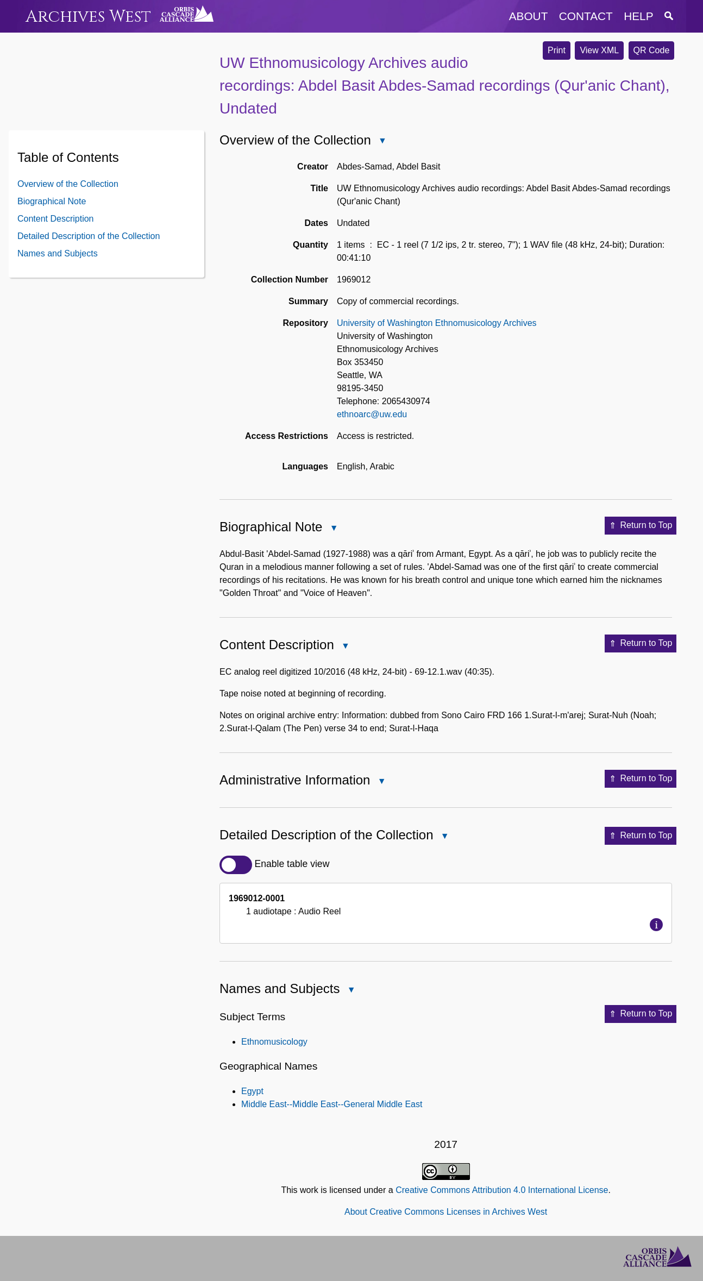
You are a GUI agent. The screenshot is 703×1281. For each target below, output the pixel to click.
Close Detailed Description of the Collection (444, 837)
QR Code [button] (651, 50)
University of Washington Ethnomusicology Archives (437, 323)
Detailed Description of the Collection (88, 236)
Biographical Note (51, 201)
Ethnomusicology (274, 1041)
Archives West (88, 16)
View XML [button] (599, 50)
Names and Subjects (57, 253)
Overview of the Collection (67, 184)
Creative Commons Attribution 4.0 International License (502, 1190)
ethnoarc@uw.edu (372, 414)
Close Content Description (345, 646)
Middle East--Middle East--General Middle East (331, 1104)
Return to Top (641, 525)
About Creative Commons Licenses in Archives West (445, 1211)
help (638, 16)
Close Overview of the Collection (381, 141)
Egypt (252, 1091)
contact (586, 16)
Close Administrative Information (380, 782)
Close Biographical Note (333, 529)
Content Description (55, 218)
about (528, 16)
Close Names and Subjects (350, 990)
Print (557, 50)
